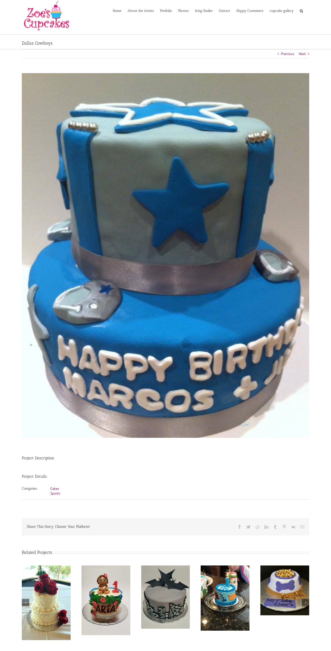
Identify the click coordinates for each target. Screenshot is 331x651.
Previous (287, 54)
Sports (55, 493)
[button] (301, 10)
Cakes (54, 488)
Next (302, 54)
